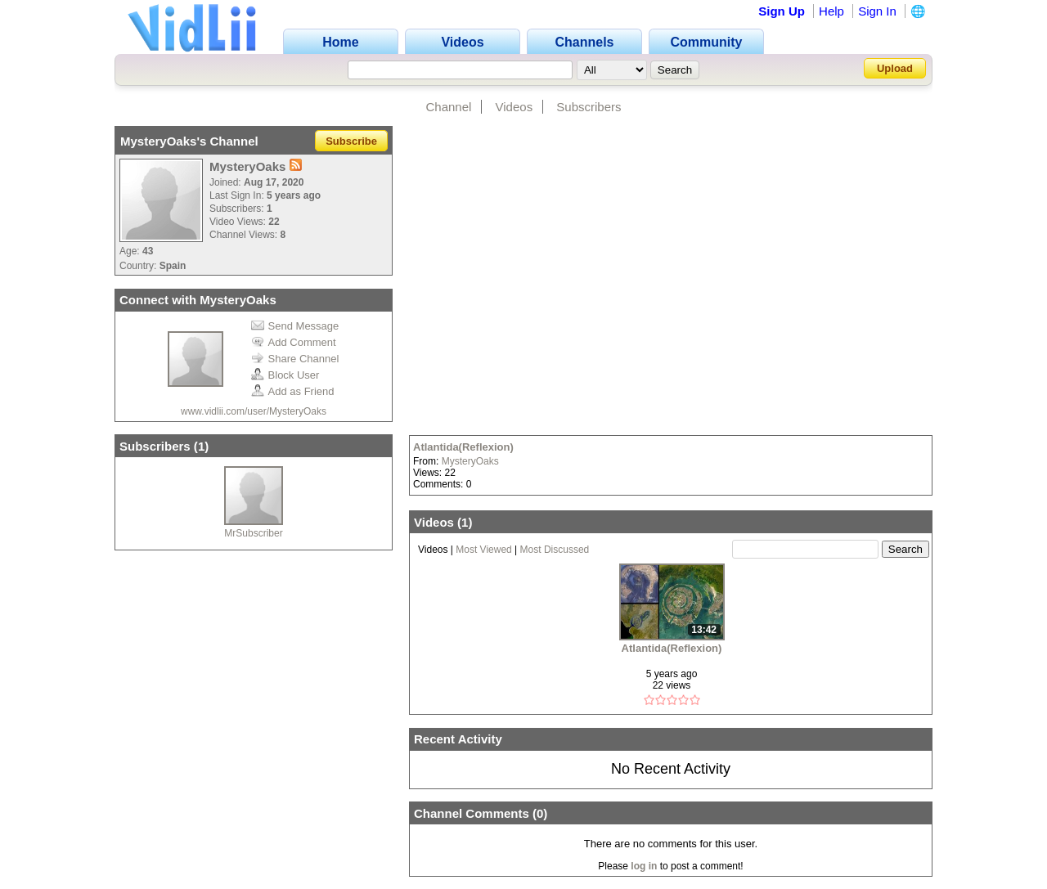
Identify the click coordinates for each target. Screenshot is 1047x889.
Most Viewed (483, 549)
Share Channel (295, 358)
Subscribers (588, 107)
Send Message (295, 326)
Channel (448, 107)
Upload (895, 68)
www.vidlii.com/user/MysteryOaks (253, 411)
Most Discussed (555, 549)
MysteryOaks (470, 461)
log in (644, 866)
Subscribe (351, 141)
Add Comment (293, 342)
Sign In (877, 11)
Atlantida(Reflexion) (463, 447)
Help (831, 11)
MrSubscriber (253, 533)
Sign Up (781, 11)
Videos (514, 107)
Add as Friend (293, 391)
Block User (285, 375)
